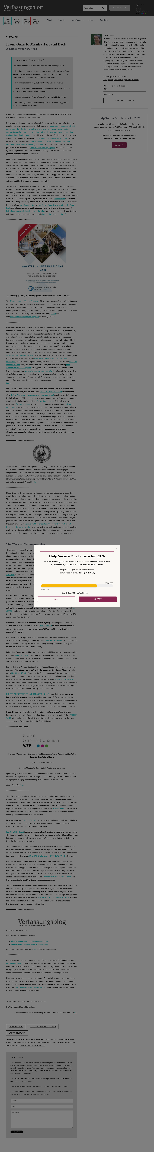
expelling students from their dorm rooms (48, 132)
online (53, 313)
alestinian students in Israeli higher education (26, 211)
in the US (62, 214)
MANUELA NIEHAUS (19, 673)
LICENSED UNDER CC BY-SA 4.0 (43, 1026)
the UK (51, 214)
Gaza (105, 79)
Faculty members (23, 404)
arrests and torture (27, 205)
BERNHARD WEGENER (64, 679)
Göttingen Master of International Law (24, 301)
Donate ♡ (119, 145)
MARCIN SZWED (21, 655)
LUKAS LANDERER (14, 963)
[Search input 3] (91, 8)
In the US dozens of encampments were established (32, 395)
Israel (110, 79)
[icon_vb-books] (36, 18)
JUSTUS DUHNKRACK (15, 832)
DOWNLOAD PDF (16, 1026)
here (69, 380)
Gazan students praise (46, 401)
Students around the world (51, 391)
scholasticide (59, 198)
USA (105, 89)
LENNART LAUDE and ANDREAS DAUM (54, 898)
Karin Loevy (108, 35)
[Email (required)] (41, 1106)
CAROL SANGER (45, 625)
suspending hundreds (59, 126)
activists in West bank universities (20, 355)
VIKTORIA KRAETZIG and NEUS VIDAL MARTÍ (46, 856)
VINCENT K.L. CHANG (54, 640)
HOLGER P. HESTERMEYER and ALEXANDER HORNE (27, 694)
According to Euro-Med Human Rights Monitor (25, 144)
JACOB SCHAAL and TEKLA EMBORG (57, 877)
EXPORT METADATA (17, 1033)
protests (127, 79)
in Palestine (26, 527)
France (45, 214)
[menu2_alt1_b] (27, 18)
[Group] (23, 6)
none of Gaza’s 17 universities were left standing (50, 141)
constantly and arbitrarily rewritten (39, 371)
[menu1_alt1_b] (17, 18)
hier (34, 482)
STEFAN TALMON (46, 584)
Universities (118, 79)
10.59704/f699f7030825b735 (32, 1045)
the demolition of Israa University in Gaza (52, 138)
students (135, 79)
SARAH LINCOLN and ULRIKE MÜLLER (31, 987)
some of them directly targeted (42, 147)
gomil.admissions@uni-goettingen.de (24, 316)
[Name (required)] (41, 1101)
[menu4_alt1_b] (7, 18)
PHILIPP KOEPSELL (29, 820)
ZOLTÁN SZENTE (59, 808)
